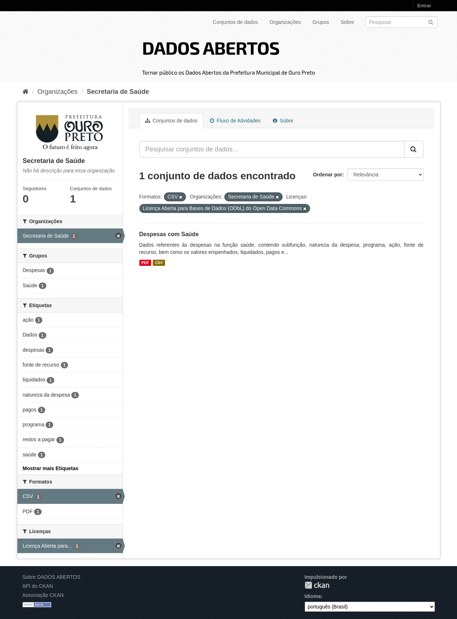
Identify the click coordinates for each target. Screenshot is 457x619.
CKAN (317, 585)
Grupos (320, 22)
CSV (159, 262)
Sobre (347, 22)
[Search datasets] (401, 22)
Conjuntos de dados (235, 22)
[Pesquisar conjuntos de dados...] (272, 149)
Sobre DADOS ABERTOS (51, 577)
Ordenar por (327, 174)
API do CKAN (37, 586)
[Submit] (431, 21)
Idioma (313, 596)
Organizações (285, 22)
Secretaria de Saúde (118, 91)
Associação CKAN (43, 595)
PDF (145, 262)
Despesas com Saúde (169, 234)
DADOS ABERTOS (210, 47)
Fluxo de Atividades (235, 121)
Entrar (424, 5)
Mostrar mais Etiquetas (51, 468)
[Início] (25, 91)
